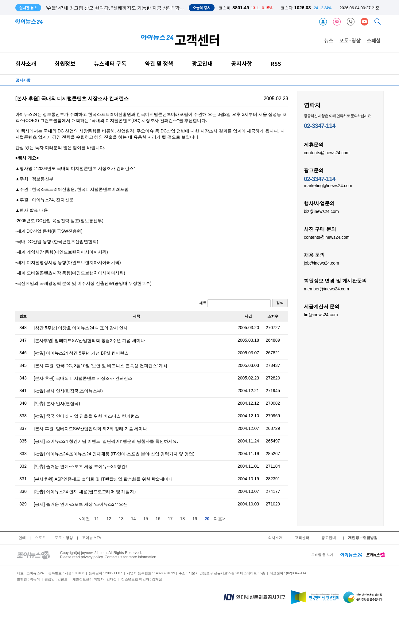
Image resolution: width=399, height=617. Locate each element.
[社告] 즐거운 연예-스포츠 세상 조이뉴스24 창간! (80, 466)
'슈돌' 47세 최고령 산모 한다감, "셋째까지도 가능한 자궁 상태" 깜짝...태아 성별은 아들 (134, 7)
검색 (280, 303)
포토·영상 (350, 40)
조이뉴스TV (91, 538)
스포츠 (40, 538)
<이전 (84, 518)
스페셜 (374, 40)
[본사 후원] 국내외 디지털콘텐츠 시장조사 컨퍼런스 (83, 378)
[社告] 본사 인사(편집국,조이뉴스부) (68, 390)
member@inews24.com (326, 288)
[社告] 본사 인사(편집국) (57, 403)
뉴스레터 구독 (110, 63)
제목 (235, 303)
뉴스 (328, 40)
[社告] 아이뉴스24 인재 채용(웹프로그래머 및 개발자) (85, 491)
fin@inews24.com (321, 314)
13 (121, 518)
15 (145, 518)
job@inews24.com (321, 262)
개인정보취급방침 (363, 538)
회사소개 (25, 63)
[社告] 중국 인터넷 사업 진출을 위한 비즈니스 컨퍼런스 (86, 416)
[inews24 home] (351, 554)
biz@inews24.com (321, 211)
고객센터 (302, 538)
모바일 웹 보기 (322, 554)
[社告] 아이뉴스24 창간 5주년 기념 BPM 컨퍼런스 (81, 353)
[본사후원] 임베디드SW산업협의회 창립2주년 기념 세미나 (89, 340)
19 (194, 518)
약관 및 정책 (159, 63)
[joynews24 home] (375, 554)
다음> (219, 518)
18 (182, 518)
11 (96, 518)
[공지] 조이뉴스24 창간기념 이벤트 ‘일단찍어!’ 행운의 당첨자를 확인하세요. (106, 441)
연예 (22, 538)
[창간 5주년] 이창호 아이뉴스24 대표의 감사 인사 (81, 327)
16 (158, 518)
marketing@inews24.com (328, 185)
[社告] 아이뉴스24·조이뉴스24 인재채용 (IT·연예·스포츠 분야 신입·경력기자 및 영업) (114, 453)
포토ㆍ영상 (64, 538)
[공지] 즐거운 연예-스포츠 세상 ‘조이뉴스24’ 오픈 (80, 504)
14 (133, 518)
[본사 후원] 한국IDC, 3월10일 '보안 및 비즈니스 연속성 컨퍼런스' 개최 (101, 365)
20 (207, 518)
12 (109, 518)
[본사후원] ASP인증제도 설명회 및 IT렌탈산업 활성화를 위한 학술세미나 (103, 479)
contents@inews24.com (327, 152)
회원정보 (65, 63)
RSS (275, 63)
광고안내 (202, 63)
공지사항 (241, 63)
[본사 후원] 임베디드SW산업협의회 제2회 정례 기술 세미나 (90, 428)
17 (170, 518)
